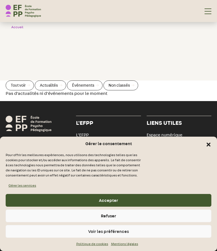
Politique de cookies (92, 244)
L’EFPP (82, 135)
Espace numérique (165, 135)
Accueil (17, 27)
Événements (85, 85)
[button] (208, 144)
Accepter (108, 200)
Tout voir (20, 85)
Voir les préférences (108, 231)
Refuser (108, 216)
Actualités (51, 85)
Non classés (121, 85)
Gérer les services (22, 185)
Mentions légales (124, 244)
